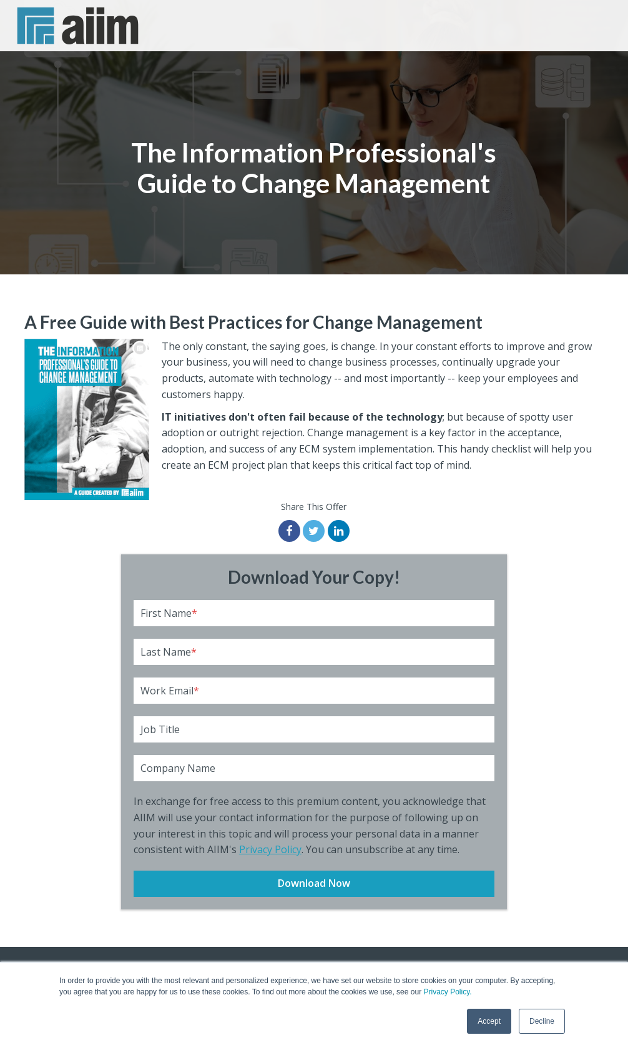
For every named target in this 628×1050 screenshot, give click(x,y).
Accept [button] (489, 1021)
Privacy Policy (270, 849)
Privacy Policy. (447, 992)
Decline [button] (541, 1021)
